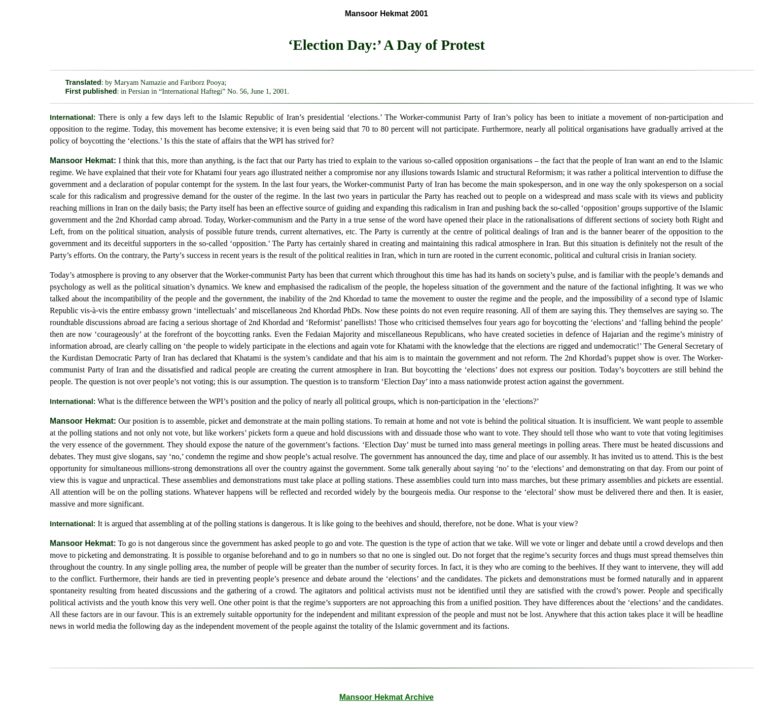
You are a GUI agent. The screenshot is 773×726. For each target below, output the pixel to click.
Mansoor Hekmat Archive (386, 697)
